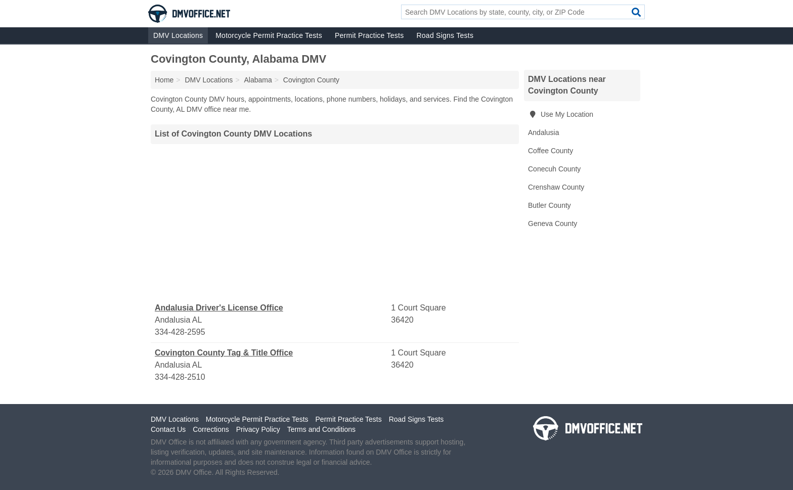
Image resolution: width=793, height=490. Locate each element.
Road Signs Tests (444, 35)
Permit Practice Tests (369, 35)
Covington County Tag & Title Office (224, 352)
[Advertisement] (335, 223)
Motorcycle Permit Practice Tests (268, 35)
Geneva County (552, 223)
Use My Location (560, 114)
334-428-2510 (180, 377)
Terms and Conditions (321, 429)
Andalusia (543, 132)
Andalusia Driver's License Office (219, 307)
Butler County (549, 205)
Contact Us (168, 429)
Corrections (211, 429)
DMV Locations (178, 35)
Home (164, 80)
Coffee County (550, 151)
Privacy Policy (258, 429)
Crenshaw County (556, 187)
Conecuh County (554, 169)
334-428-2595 (180, 332)
